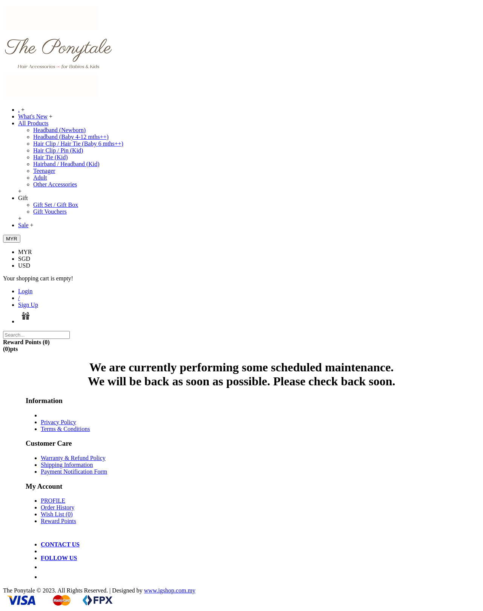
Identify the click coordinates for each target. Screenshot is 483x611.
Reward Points (58, 521)
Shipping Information (67, 465)
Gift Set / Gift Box (55, 205)
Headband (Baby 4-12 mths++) (71, 137)
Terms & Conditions (65, 429)
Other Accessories (55, 184)
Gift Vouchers (50, 211)
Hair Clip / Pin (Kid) (58, 150)
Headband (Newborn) (59, 130)
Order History (57, 507)
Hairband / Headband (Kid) (66, 164)
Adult (40, 177)
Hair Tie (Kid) (50, 157)
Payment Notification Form (74, 471)
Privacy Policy (58, 422)
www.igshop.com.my (169, 590)
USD (24, 265)
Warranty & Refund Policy (73, 458)
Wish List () (57, 514)
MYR (25, 252)
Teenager (44, 171)
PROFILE (53, 500)
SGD (24, 258)
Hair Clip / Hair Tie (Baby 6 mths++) (78, 143)
